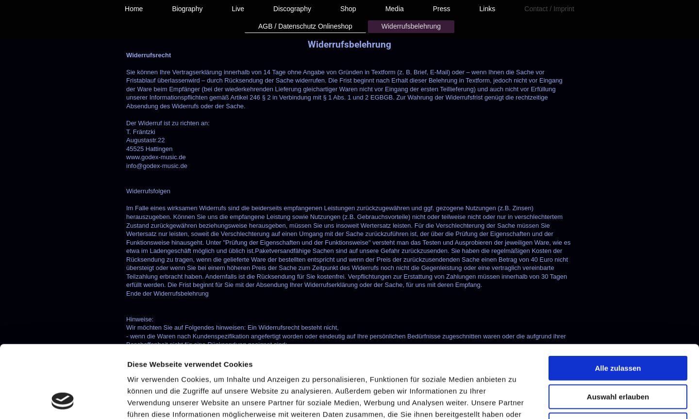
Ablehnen (617, 357)
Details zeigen (516, 400)
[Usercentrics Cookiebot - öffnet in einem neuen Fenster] (62, 400)
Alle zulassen (618, 300)
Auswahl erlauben (618, 329)
